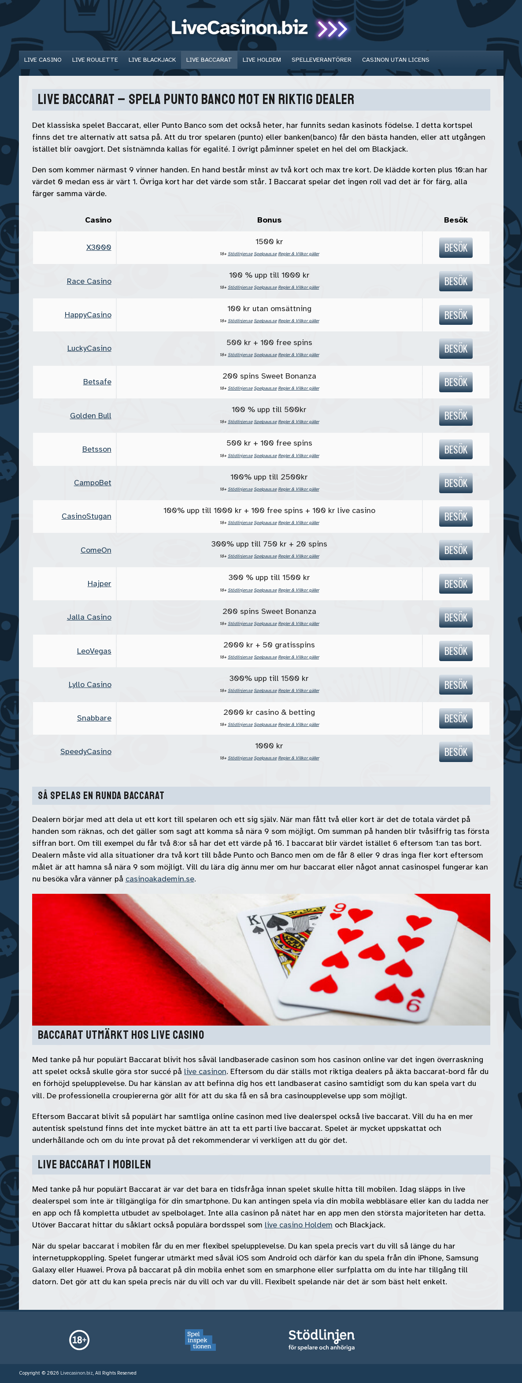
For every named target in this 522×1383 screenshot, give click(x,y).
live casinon (205, 1071)
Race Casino (89, 281)
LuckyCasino (89, 348)
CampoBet (92, 482)
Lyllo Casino (90, 684)
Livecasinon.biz (76, 1373)
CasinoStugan (86, 516)
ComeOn (96, 550)
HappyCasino (88, 315)
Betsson (96, 449)
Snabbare (94, 718)
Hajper (99, 583)
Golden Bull (90, 415)
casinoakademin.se (160, 879)
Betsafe (97, 382)
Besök (455, 247)
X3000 (98, 247)
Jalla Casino (89, 617)
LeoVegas (94, 651)
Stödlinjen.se (240, 254)
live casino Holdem (299, 1225)
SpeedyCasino (85, 751)
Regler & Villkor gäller (298, 254)
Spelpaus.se (265, 254)
